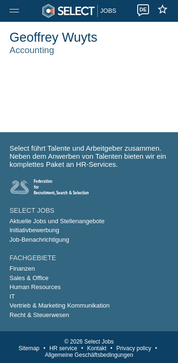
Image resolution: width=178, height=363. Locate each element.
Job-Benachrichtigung (39, 239)
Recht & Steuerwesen (39, 314)
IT (12, 296)
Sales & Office (28, 277)
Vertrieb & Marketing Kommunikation (59, 305)
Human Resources (35, 286)
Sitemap (29, 348)
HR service (63, 348)
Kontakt (97, 348)
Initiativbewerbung (34, 230)
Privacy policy (133, 348)
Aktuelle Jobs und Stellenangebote (56, 221)
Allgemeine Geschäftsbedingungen (89, 355)
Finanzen (22, 268)
